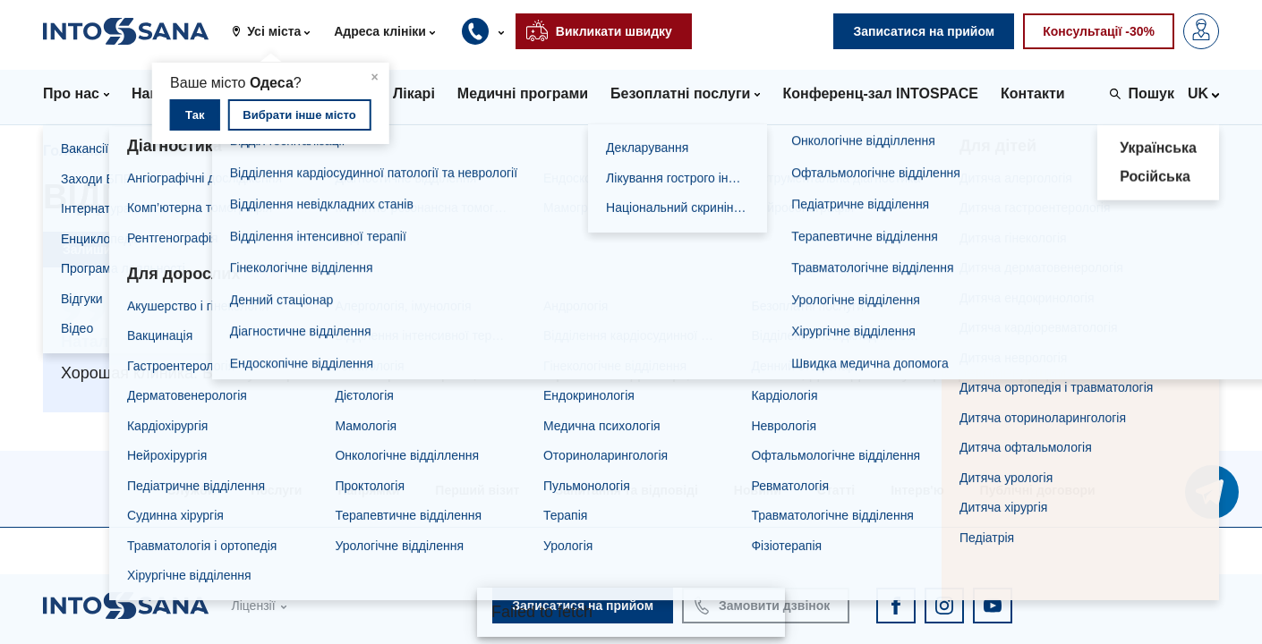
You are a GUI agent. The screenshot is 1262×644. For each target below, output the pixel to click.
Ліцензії (253, 605)
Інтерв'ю (917, 490)
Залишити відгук (114, 249)
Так (194, 115)
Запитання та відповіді (626, 490)
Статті (836, 490)
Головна (72, 150)
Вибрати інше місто (299, 115)
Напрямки (368, 490)
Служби (190, 490)
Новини (757, 490)
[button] (277, 31)
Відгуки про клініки (277, 150)
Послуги (276, 490)
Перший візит (477, 490)
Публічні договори (1038, 490)
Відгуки (156, 150)
